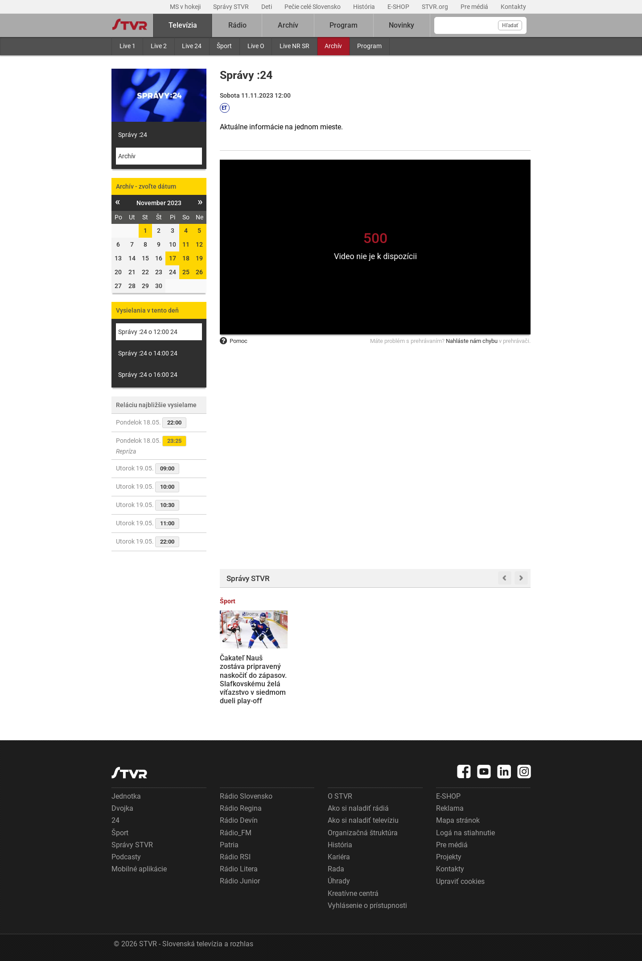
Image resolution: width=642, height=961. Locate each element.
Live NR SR (294, 45)
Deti (267, 6)
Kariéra (339, 857)
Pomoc (233, 341)
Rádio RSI (235, 857)
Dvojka (122, 808)
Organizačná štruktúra (363, 833)
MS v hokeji (186, 6)
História (364, 6)
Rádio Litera (239, 869)
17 (172, 258)
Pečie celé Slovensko (313, 6)
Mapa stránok (458, 820)
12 (199, 244)
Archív (333, 45)
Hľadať (510, 25)
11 (185, 244)
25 (185, 272)
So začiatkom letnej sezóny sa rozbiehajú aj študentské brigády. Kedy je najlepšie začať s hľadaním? (497, 679)
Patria (229, 845)
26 (199, 272)
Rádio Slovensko (246, 796)
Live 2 (159, 45)
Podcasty (126, 857)
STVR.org (435, 6)
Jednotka (126, 796)
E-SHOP (399, 6)
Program (369, 45)
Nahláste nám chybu (472, 341)
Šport (224, 45)
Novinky (401, 25)
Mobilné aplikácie (139, 869)
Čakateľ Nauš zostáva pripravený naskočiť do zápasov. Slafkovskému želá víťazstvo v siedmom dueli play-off (253, 679)
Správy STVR (231, 6)
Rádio (237, 25)
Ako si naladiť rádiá (358, 808)
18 (185, 258)
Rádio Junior (240, 881)
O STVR (340, 796)
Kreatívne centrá (353, 893)
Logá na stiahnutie (465, 833)
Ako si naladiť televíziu (363, 820)
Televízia (183, 25)
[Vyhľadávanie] (480, 25)
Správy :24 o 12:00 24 (147, 331)
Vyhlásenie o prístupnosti (367, 905)
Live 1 (127, 45)
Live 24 (192, 45)
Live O (255, 45)
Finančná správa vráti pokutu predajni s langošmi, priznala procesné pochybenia (334, 675)
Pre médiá (475, 6)
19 (199, 258)
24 (115, 820)
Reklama (450, 808)
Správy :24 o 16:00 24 (147, 374)
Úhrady (339, 881)
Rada (336, 869)
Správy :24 (132, 134)
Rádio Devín (239, 820)
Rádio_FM (235, 833)
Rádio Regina (241, 808)
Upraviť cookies (460, 881)
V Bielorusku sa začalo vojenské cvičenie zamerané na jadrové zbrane (412, 671)
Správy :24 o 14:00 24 (147, 353)
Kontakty (513, 6)
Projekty (448, 857)
